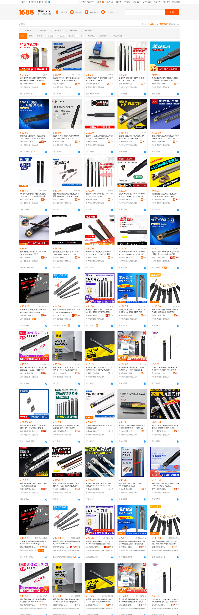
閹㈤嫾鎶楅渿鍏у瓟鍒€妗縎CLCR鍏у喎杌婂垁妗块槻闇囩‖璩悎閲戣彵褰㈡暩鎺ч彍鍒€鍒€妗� (132, 542)
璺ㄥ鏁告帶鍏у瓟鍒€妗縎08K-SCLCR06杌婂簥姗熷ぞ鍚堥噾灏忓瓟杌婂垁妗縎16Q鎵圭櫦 (132, 600)
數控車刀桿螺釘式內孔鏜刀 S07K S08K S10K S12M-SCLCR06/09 (66, 311)
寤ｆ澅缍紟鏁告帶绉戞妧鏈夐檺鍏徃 (126, 547)
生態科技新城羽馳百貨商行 (60, 489)
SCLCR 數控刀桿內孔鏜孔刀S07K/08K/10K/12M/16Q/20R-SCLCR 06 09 (33, 311)
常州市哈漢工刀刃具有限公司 (60, 315)
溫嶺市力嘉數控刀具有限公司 (60, 84)
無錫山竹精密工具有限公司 (126, 84)
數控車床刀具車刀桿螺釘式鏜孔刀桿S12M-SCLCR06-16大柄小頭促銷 (99, 137)
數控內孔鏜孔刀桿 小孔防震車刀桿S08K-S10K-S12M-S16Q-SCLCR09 (132, 137)
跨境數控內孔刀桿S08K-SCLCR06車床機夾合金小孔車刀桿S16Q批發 (132, 369)
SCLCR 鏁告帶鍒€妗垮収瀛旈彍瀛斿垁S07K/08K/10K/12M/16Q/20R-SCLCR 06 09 (33, 542)
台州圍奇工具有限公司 (93, 373)
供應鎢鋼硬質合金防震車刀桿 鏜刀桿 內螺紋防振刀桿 (99, 427)
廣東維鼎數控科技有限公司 (126, 315)
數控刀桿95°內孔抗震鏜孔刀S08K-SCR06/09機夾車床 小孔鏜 (132, 484)
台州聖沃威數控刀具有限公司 (93, 142)
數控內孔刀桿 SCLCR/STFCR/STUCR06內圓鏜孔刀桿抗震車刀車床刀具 (99, 311)
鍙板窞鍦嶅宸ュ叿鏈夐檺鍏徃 (93, 605)
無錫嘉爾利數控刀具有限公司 (93, 199)
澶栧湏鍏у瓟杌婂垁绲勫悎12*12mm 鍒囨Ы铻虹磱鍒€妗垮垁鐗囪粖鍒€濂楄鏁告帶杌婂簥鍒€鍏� (165, 542)
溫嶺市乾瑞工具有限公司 (27, 142)
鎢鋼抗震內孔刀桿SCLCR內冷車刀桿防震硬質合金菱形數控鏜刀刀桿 (132, 311)
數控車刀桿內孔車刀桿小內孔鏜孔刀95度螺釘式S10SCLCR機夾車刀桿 (165, 253)
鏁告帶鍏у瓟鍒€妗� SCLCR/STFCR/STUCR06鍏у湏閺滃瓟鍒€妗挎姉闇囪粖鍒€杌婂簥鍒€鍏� (99, 542)
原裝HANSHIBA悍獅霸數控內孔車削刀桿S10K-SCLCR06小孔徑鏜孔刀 (132, 427)
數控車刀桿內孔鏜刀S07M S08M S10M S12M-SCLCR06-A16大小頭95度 (132, 195)
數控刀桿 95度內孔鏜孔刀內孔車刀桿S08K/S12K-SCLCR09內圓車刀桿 (33, 369)
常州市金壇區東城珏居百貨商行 (93, 489)
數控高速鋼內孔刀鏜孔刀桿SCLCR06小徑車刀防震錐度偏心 (33, 484)
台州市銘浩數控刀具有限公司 (126, 431)
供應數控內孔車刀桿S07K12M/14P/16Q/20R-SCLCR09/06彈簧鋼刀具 (66, 79)
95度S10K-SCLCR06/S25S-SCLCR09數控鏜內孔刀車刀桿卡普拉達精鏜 (164, 369)
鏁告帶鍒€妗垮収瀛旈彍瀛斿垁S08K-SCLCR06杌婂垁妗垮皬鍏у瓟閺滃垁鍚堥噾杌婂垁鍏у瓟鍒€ (66, 600)
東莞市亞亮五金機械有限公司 (159, 142)
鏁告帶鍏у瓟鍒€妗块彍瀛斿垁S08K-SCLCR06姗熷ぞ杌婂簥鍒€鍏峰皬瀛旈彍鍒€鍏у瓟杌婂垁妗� (99, 600)
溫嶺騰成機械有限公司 (126, 373)
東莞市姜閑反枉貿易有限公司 (159, 489)
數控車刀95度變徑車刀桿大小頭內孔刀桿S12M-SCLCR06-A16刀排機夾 (33, 137)
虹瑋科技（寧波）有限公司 (60, 142)
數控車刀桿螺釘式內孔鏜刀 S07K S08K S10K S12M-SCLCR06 (132, 79)
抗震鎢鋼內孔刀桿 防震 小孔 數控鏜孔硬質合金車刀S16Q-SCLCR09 (66, 427)
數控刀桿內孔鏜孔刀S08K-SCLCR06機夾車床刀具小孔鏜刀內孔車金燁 (66, 484)
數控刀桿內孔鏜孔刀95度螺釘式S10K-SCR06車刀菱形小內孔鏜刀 (165, 484)
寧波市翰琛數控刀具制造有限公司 (93, 315)
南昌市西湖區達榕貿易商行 (60, 431)
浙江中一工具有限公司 (60, 373)
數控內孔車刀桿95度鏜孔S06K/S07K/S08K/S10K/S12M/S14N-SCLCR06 (66, 253)
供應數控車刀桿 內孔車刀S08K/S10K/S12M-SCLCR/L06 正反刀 (99, 79)
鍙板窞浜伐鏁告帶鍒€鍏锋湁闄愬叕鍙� (159, 605)
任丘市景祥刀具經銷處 (27, 199)
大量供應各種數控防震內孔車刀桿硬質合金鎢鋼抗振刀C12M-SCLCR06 (66, 195)
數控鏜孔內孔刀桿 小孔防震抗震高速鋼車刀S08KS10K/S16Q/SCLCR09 (165, 427)
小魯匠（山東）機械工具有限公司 (159, 315)
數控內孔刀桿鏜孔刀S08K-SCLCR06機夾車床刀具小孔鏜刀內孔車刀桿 (99, 369)
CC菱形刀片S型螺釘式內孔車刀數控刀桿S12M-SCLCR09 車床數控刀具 (33, 195)
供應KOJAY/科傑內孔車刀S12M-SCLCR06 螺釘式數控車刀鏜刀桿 (66, 137)
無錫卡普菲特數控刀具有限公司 (27, 315)
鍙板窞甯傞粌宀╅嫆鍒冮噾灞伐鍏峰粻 (27, 605)
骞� (44, 547)
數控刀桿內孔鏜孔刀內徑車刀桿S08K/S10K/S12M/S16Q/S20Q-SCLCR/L (165, 137)
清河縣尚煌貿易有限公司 (126, 142)
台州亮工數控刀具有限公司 (159, 373)
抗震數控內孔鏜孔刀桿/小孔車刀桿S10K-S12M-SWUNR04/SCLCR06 (165, 195)
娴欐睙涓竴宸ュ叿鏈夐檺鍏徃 (60, 605)
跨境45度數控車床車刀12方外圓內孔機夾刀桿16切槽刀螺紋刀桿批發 (33, 427)
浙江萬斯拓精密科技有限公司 (27, 84)
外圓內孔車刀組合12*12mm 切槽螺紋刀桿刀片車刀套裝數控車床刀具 (165, 311)
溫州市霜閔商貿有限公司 (159, 431)
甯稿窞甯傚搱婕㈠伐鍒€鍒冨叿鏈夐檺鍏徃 (60, 547)
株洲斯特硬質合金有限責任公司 (27, 431)
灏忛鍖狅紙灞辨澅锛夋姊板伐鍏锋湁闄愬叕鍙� (159, 547)
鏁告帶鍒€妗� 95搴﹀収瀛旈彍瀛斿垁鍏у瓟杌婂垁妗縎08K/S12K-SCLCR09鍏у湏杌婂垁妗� (33, 600)
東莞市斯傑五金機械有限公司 (27, 489)
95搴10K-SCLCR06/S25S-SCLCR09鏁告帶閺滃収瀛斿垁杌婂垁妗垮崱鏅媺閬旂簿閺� (165, 600)
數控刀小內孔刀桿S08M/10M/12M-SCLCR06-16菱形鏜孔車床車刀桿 (165, 79)
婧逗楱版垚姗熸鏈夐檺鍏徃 (126, 605)
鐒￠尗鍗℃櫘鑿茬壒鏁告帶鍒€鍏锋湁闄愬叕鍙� (27, 547)
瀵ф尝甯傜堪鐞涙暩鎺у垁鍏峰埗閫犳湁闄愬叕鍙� (93, 547)
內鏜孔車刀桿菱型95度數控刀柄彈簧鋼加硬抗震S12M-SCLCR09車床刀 (33, 79)
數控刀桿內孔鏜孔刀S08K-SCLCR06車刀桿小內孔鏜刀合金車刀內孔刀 (66, 369)
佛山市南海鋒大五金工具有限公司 (93, 84)
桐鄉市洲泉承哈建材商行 (126, 489)
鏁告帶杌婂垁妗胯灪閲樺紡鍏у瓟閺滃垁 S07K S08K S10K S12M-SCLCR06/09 (66, 542)
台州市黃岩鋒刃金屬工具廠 (27, 373)
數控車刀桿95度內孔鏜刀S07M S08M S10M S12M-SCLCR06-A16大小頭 (99, 253)
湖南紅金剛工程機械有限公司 (159, 84)
